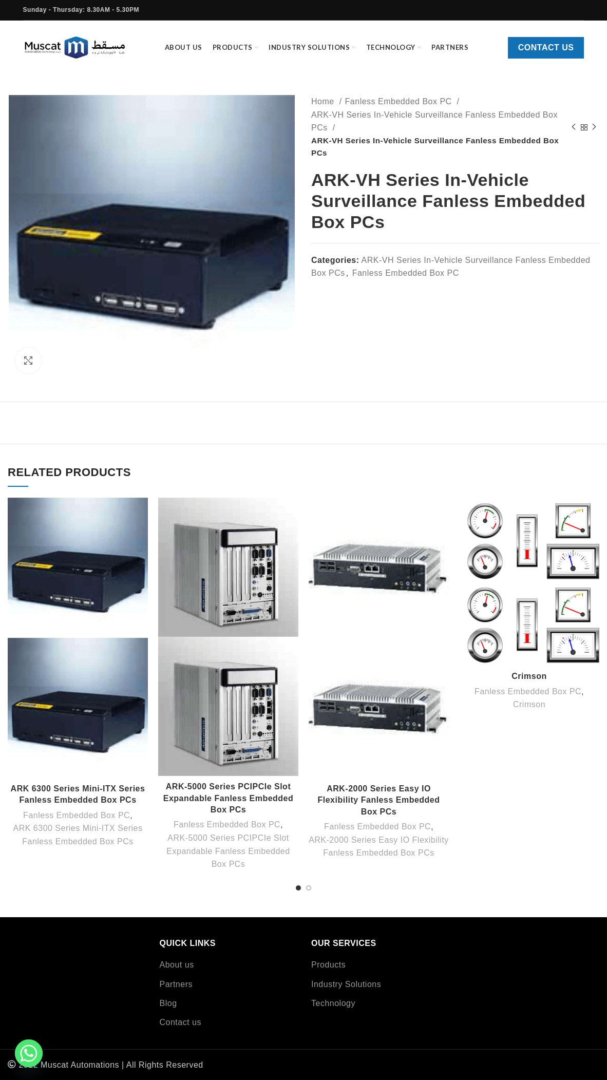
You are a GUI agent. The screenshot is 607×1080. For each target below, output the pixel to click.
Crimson (528, 676)
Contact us (546, 47)
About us (177, 964)
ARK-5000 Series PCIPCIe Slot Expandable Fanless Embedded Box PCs (228, 798)
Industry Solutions (346, 984)
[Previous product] (573, 127)
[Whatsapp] (29, 1053)
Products (328, 964)
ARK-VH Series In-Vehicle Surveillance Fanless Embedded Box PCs (434, 121)
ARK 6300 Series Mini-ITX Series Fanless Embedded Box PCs (77, 835)
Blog (168, 1003)
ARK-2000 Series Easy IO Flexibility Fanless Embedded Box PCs (378, 800)
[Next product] (594, 127)
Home (324, 101)
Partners (176, 984)
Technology (333, 1003)
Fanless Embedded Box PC (399, 101)
